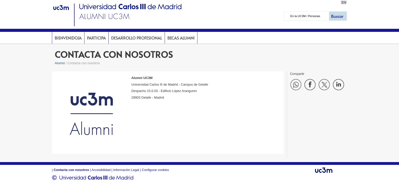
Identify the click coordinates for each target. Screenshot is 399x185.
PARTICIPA (96, 38)
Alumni (60, 63)
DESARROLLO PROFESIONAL (136, 38)
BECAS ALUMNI (181, 38)
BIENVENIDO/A (68, 38)
